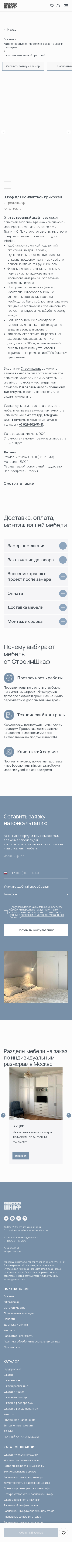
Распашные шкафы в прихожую (23, 1477)
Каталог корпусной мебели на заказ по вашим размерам (33, 45)
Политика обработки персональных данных (32, 1341)
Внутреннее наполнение (20, 1420)
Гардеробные (12, 1369)
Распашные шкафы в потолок (22, 1516)
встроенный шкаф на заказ (33, 218)
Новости (9, 1319)
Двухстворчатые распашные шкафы (27, 1483)
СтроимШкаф (31, 368)
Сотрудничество (14, 1307)
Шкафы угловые (14, 1391)
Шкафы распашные (16, 1386)
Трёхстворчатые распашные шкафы (27, 1488)
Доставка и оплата (16, 1324)
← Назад (10, 29)
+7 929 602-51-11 (31, 424)
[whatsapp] (12, 1218)
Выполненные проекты (18, 1425)
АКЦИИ (8, 1431)
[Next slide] (69, 1115)
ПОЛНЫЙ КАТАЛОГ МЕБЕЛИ (21, 1436)
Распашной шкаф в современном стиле (29, 1511)
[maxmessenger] (24, 1218)
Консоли (9, 1414)
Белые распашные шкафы (20, 1471)
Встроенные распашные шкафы (24, 1466)
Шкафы (8, 1374)
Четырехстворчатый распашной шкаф (28, 1494)
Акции (18, 1125)
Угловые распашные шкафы (21, 1460)
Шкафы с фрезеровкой (18, 1403)
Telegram (50, 415)
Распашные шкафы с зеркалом (23, 1522)
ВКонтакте (12, 420)
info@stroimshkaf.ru (14, 1251)
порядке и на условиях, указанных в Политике (36, 916)
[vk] (18, 1218)
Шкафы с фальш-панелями (21, 1408)
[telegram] (6, 1218)
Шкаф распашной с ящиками (22, 1499)
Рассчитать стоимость (18, 1336)
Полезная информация (19, 1313)
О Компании (11, 1302)
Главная (9, 39)
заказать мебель (17, 373)
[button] (52, 5)
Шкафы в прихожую (16, 1397)
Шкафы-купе (12, 1380)
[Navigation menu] (66, 5)
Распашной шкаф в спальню (21, 1505)
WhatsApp (34, 415)
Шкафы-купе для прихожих (21, 1454)
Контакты (9, 1330)
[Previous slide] (3, 1115)
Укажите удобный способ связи (26, 886)
